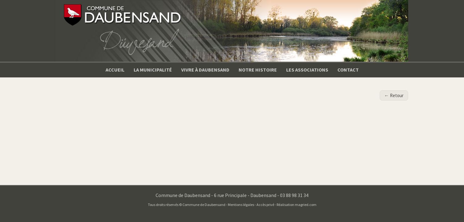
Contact (348, 70)
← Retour (393, 95)
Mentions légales (241, 204)
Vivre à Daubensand (205, 70)
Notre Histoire (258, 70)
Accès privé (265, 204)
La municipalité (153, 70)
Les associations (307, 70)
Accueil (115, 70)
